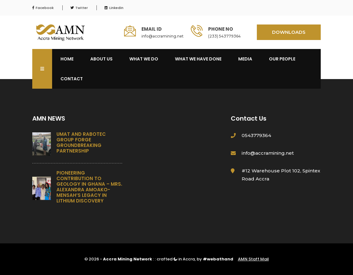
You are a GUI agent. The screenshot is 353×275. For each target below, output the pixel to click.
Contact (71, 79)
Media (245, 59)
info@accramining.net (162, 36)
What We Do (143, 59)
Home (67, 59)
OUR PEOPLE (282, 59)
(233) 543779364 (224, 36)
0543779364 (256, 135)
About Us (101, 59)
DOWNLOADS (289, 32)
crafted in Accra (176, 259)
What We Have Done (198, 59)
